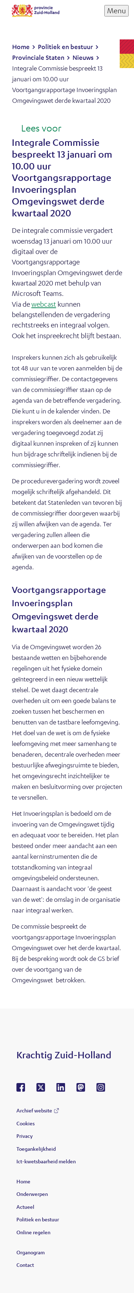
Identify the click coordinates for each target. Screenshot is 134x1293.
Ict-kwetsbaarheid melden (46, 1161)
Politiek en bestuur (37, 1219)
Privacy (24, 1135)
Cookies (25, 1123)
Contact (25, 1264)
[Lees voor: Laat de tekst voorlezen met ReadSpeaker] (36, 128)
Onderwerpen (32, 1194)
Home (23, 1181)
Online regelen (33, 1232)
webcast (43, 304)
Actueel (25, 1206)
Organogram (30, 1252)
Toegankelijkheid (36, 1148)
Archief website (34, 1110)
